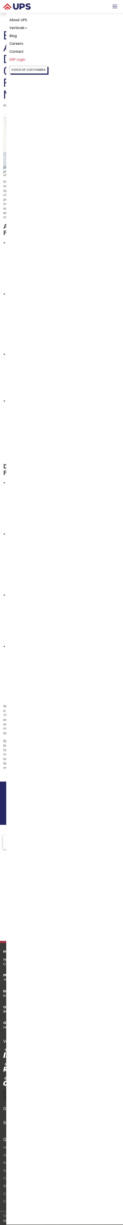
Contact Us (12, 1201)
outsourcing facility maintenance (62, 706)
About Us (10, 1155)
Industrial (11, 1170)
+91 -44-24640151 (74, 979)
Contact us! (96, 803)
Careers (10, 1193)
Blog (7, 1185)
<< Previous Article (21, 775)
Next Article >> (104, 775)
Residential (12, 1162)
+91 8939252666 (42, 979)
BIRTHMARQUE (40, 1221)
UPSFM (35, 763)
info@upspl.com (17, 995)
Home (8, 1147)
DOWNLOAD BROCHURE (30, 1095)
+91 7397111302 (15, 979)
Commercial (13, 1178)
